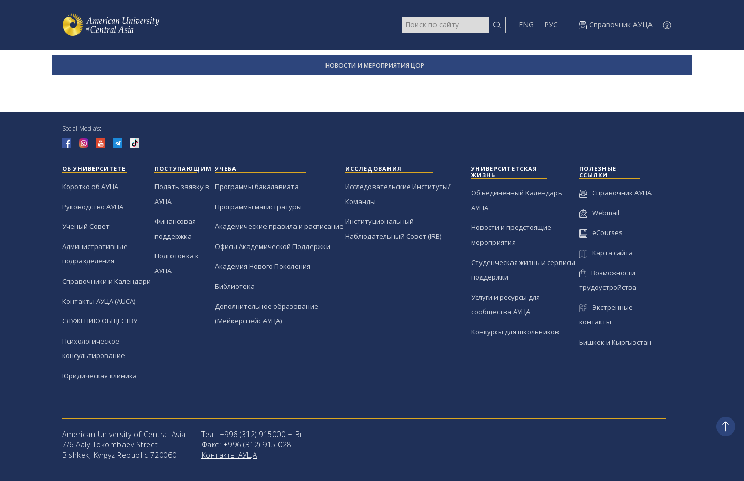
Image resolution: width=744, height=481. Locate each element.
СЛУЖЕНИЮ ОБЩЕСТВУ (99, 320)
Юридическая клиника (99, 375)
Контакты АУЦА (229, 455)
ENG (526, 24)
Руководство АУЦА (92, 206)
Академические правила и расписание (279, 226)
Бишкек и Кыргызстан (615, 342)
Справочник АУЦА (615, 192)
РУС (551, 24)
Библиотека (235, 286)
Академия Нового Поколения (263, 266)
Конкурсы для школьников (515, 331)
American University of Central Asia (124, 434)
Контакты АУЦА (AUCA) (98, 301)
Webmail (599, 213)
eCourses (601, 232)
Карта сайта (605, 252)
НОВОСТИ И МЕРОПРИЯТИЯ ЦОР (375, 65)
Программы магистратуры (258, 206)
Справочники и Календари (106, 281)
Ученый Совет (86, 226)
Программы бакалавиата (257, 186)
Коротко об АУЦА (90, 186)
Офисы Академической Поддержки (272, 246)
